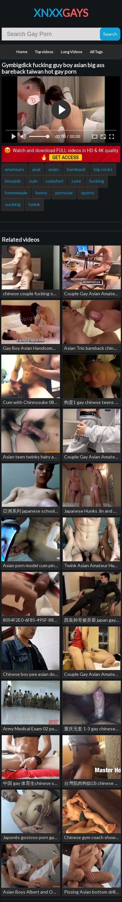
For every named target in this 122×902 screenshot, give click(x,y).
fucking (96, 181)
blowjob (13, 181)
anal (36, 169)
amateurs (14, 169)
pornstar (64, 192)
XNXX (61, 12)
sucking (12, 204)
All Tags (96, 51)
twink (34, 204)
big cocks (103, 169)
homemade (16, 192)
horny (41, 192)
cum (33, 181)
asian (53, 169)
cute (76, 181)
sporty (87, 192)
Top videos (44, 51)
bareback (76, 169)
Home (21, 51)
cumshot (54, 181)
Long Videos (71, 51)
